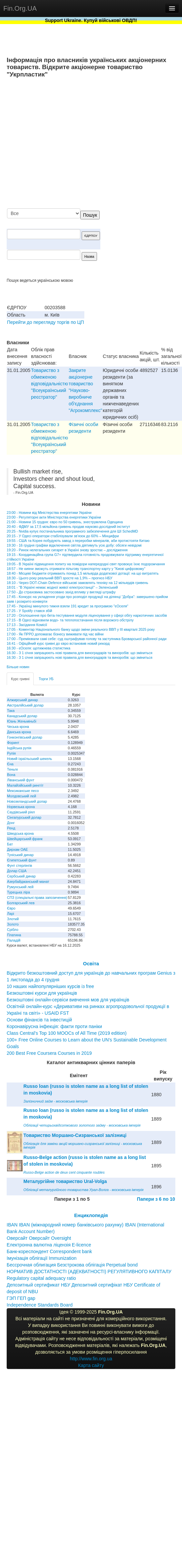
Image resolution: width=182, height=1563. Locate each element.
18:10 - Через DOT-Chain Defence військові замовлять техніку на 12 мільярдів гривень (77, 583)
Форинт (13, 743)
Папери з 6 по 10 (156, 1199)
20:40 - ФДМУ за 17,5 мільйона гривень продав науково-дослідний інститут (68, 527)
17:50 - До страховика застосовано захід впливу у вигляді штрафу (61, 592)
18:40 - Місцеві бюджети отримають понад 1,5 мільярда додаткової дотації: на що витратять (83, 573)
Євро (11, 908)
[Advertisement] (112, 143)
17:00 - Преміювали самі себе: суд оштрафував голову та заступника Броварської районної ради (87, 639)
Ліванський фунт (20, 780)
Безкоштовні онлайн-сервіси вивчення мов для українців (68, 999)
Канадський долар (22, 716)
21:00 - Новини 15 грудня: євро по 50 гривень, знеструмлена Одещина (65, 522)
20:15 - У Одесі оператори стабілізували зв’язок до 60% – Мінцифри (63, 536)
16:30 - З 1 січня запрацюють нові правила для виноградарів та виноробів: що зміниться (79, 653)
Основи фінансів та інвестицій (39, 1019)
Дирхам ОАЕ (17, 849)
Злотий (13, 919)
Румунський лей (20, 887)
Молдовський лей (21, 796)
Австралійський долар (25, 705)
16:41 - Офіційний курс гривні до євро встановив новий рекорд (58, 643)
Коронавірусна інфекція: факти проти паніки (54, 1026)
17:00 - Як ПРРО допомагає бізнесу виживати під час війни (55, 634)
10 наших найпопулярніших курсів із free (50, 986)
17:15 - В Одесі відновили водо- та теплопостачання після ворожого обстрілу (70, 620)
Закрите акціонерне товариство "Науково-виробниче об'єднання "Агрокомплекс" (85, 390)
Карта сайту (91, 1365)
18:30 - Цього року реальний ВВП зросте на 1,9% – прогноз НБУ (59, 578)
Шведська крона (20, 833)
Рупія (11, 753)
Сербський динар (21, 876)
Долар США (17, 871)
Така (11, 711)
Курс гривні (20, 679)
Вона (11, 775)
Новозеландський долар (27, 801)
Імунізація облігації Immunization (42, 1258)
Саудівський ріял (21, 812)
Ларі (10, 914)
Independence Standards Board (40, 1305)
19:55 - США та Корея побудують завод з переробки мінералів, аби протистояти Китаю (78, 541)
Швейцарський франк (25, 839)
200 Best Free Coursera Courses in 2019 (49, 1053)
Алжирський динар (22, 700)
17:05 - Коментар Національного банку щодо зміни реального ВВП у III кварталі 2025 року (81, 629)
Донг (11, 823)
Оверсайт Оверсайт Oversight (39, 1238)
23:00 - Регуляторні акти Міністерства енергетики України (54, 517)
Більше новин (18, 667)
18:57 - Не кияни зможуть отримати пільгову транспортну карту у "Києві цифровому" (76, 569)
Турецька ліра (18, 892)
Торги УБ (46, 679)
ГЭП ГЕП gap (21, 1298)
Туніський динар (20, 855)
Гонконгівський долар (24, 737)
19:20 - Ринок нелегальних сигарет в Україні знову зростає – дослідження (67, 550)
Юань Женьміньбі (21, 721)
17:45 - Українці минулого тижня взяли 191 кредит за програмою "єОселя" (67, 606)
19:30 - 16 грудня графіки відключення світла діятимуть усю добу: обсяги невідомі (74, 545)
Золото (13, 924)
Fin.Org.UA (20, 8)
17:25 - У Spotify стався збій (29, 611)
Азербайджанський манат (28, 882)
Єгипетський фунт (22, 860)
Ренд (11, 828)
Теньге (12, 769)
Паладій (13, 940)
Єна (10, 764)
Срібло (12, 930)
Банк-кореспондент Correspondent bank (49, 1251)
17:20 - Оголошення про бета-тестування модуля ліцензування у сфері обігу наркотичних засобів (87, 615)
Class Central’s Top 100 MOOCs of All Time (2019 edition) (67, 1033)
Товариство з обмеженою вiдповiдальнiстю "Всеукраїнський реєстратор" (49, 384)
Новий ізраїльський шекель (29, 759)
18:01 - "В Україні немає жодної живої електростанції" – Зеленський (62, 587)
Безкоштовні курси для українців (42, 993)
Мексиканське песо (23, 791)
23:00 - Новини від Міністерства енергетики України (49, 513)
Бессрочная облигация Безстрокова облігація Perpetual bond (72, 1264)
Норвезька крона (21, 807)
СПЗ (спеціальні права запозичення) (37, 898)
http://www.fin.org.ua (91, 1358)
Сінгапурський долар (24, 817)
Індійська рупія (19, 748)
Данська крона (19, 732)
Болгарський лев (21, 903)
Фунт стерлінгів (19, 865)
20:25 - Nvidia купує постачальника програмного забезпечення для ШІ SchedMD (72, 531)
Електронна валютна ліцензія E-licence (49, 1244)
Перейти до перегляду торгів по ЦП (45, 322)
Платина (14, 935)
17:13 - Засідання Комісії (27, 625)
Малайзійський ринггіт (25, 785)
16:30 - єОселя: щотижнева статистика (38, 648)
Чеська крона (18, 727)
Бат (10, 844)
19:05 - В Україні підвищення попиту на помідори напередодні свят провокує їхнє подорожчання (86, 564)
